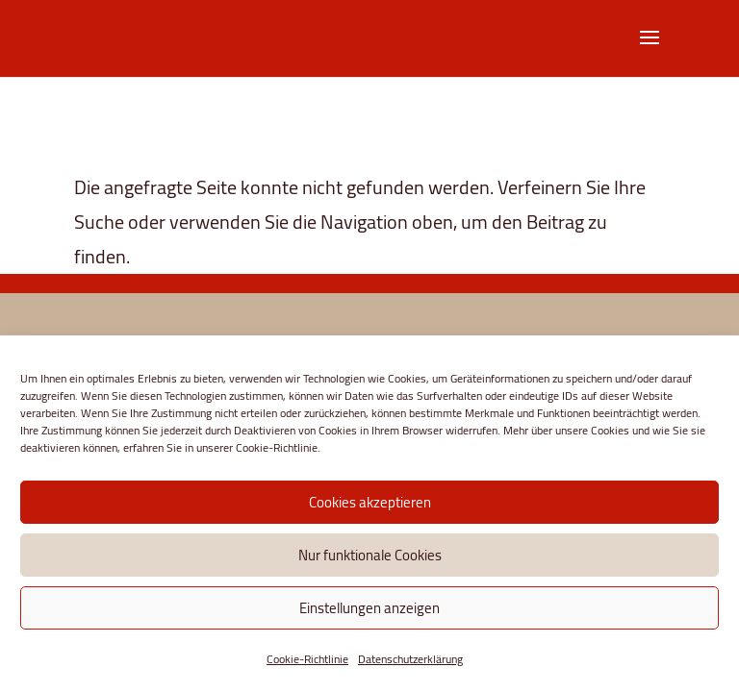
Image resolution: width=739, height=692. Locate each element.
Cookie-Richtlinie (307, 659)
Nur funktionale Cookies (370, 555)
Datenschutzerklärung (410, 659)
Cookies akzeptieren (370, 502)
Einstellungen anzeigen (369, 608)
